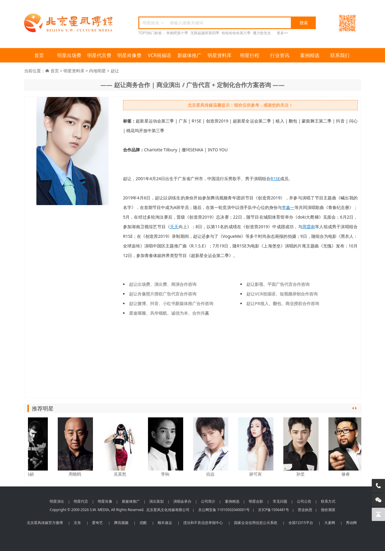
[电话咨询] (378, 485)
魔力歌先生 (262, 32)
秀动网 (351, 522)
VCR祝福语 (159, 55)
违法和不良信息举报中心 (203, 522)
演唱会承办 (182, 501)
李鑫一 (288, 207)
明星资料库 (220, 55)
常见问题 (280, 501)
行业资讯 (279, 55)
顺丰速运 (165, 522)
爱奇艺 (97, 522)
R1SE (275, 178)
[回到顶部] (378, 514)
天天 (174, 226)
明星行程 (249, 55)
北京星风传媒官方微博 (45, 522)
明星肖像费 (129, 55)
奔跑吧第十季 (177, 32)
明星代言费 (99, 55)
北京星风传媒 (69, 23)
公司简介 (208, 501)
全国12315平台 (300, 522)
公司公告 (304, 501)
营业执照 (305, 509)
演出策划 (156, 501)
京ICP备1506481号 (273, 509)
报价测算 (328, 509)
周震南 (308, 226)
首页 (39, 55)
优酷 (143, 522)
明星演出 (57, 501)
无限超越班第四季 (204, 32)
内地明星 (97, 71)
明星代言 (81, 501)
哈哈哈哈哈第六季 (236, 32)
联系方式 (328, 501)
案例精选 (309, 55)
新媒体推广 (189, 55)
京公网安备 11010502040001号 (224, 509)
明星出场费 (69, 55)
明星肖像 (105, 501)
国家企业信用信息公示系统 (255, 522)
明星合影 (256, 501)
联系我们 (340, 55)
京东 (77, 522)
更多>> (282, 32)
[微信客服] (378, 500)
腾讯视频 (121, 522)
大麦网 (329, 522)
